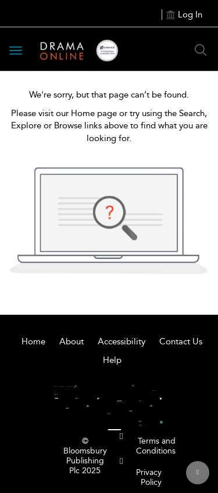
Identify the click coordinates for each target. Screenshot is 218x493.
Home (33, 341)
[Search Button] (200, 50)
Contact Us (180, 341)
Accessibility (121, 341)
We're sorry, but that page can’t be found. (109, 94)
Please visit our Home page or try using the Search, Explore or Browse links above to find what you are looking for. (109, 125)
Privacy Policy (149, 477)
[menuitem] (121, 436)
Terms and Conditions (156, 446)
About (71, 341)
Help (112, 360)
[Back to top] (197, 472)
